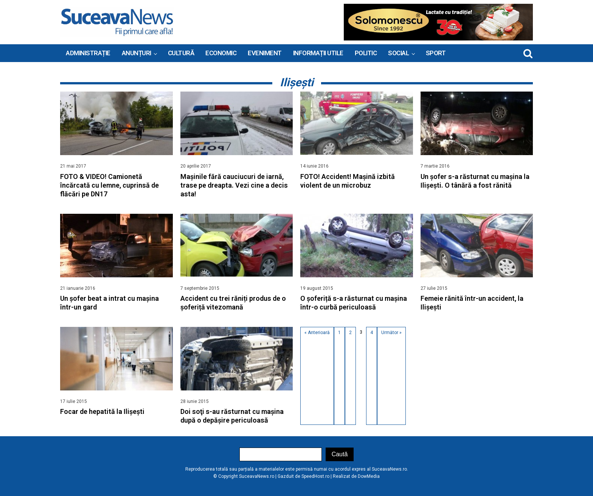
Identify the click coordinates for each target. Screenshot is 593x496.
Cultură (181, 53)
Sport (436, 53)
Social (398, 53)
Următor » (391, 332)
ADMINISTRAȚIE (88, 53)
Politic (366, 53)
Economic (220, 53)
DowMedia (369, 476)
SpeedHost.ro (315, 476)
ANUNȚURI (136, 53)
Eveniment (265, 53)
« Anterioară (317, 332)
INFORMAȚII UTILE (318, 53)
